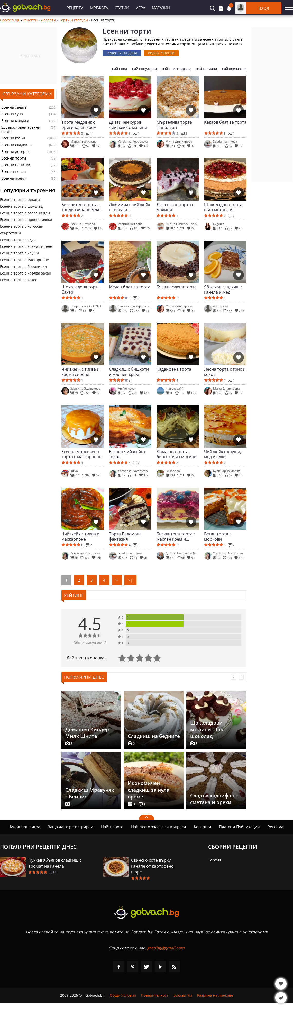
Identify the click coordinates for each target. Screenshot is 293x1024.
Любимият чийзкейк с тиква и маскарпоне (129, 207)
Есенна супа (12, 114)
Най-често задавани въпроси (158, 826)
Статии (122, 7)
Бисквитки (182, 995)
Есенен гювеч (13, 172)
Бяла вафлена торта (177, 287)
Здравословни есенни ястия (20, 129)
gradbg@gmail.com (166, 948)
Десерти (48, 20)
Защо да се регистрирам (70, 826)
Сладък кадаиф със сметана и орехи (214, 799)
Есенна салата (14, 107)
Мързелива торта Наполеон (174, 125)
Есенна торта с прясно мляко (26, 219)
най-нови (119, 68)
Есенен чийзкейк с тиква (127, 454)
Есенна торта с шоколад (21, 206)
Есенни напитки (15, 165)
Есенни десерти (15, 151)
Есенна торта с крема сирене (26, 246)
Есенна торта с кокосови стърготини (21, 229)
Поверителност (154, 995)
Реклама (275, 826)
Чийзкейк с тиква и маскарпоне (80, 536)
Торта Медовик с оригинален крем (79, 125)
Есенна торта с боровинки (23, 266)
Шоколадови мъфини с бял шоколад (207, 729)
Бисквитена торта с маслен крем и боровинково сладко (177, 536)
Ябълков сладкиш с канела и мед (223, 289)
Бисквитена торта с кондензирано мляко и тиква (82, 207)
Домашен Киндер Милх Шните (87, 732)
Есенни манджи (15, 121)
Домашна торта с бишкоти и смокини (177, 454)
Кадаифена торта (174, 369)
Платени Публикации (239, 826)
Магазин (161, 7)
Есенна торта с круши (19, 253)
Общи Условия (123, 995)
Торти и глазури (73, 20)
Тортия (214, 859)
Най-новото (112, 826)
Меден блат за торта (129, 287)
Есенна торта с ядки (18, 239)
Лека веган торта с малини (175, 207)
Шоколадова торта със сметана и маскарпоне (223, 207)
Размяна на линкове (215, 995)
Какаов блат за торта (225, 122)
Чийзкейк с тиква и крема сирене (80, 372)
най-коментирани (176, 68)
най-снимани (206, 68)
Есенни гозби (13, 138)
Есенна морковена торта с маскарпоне (81, 454)
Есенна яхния (13, 178)
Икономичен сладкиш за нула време (148, 790)
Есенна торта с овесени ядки (25, 212)
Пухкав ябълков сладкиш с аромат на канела (54, 863)
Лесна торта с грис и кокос (224, 372)
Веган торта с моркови (217, 536)
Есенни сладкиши (17, 145)
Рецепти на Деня (122, 52)
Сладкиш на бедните (154, 736)
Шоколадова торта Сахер (80, 289)
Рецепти (75, 7)
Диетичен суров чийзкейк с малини (128, 125)
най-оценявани (234, 68)
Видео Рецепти (161, 52)
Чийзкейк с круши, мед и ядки (222, 454)
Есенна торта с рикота (20, 199)
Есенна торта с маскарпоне (24, 259)
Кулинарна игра (25, 826)
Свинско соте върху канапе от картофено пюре (152, 866)
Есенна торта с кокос (18, 279)
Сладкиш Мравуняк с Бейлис (89, 793)
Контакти (202, 826)
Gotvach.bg (9, 20)
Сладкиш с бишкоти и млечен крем (129, 372)
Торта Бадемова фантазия (125, 536)
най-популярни (144, 68)
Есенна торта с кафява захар (25, 273)
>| (130, 580)
